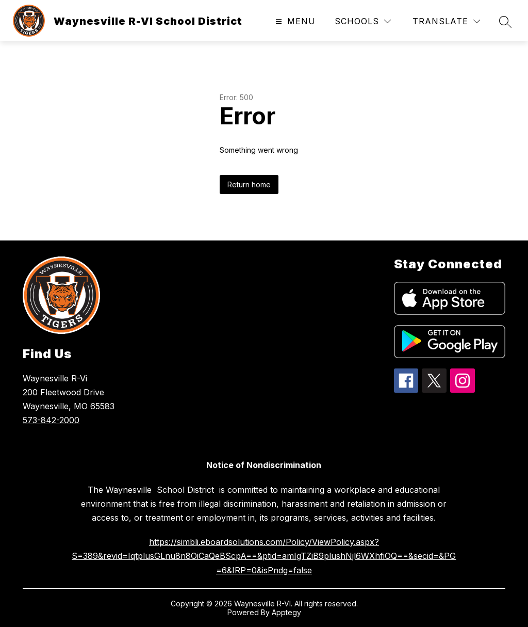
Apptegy (286, 612)
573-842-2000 (51, 420)
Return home (249, 184)
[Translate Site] (446, 21)
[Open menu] (294, 21)
